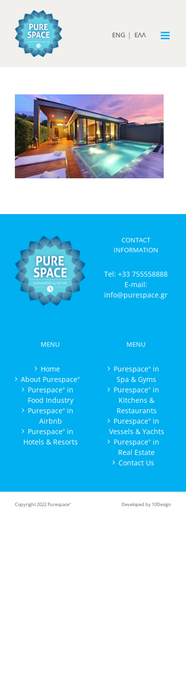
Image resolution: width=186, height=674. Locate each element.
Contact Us (136, 462)
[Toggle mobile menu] (166, 35)
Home (50, 369)
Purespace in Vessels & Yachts (136, 426)
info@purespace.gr (136, 295)
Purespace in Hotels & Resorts (50, 437)
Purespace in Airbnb (50, 416)
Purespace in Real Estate (136, 447)
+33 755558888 (143, 274)
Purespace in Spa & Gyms (136, 374)
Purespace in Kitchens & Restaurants (136, 400)
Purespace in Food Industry (50, 395)
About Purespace (50, 379)
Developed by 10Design (146, 504)
